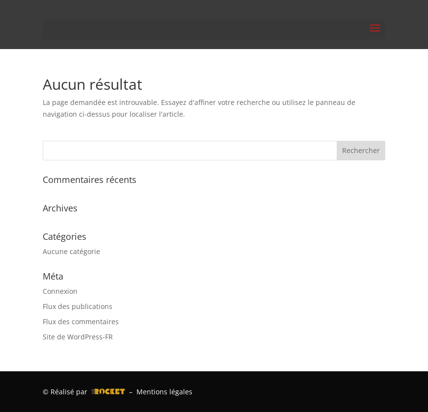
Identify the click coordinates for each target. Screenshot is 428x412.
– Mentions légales (158, 391)
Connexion (60, 291)
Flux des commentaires (81, 321)
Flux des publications (77, 306)
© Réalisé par (84, 391)
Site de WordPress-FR (78, 336)
